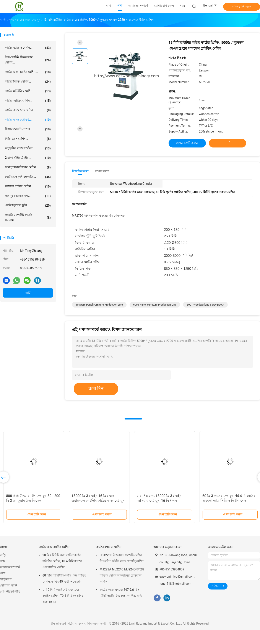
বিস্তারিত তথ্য (80, 171)
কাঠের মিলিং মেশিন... (28, 81)
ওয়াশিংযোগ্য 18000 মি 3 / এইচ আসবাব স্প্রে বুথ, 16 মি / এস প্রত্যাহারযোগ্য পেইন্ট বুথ (159, 500)
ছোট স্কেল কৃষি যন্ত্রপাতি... (28, 177)
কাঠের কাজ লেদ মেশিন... (28, 110)
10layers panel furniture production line (99, 304)
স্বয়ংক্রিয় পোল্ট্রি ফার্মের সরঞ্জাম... (28, 217)
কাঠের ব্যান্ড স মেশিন (108, 547)
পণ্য (2, 561)
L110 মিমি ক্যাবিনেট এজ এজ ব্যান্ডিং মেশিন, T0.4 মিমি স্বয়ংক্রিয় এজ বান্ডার (62, 596)
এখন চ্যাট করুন (241, 6)
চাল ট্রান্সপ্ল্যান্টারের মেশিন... (28, 167)
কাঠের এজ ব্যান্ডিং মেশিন (54, 547)
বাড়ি (3, 555)
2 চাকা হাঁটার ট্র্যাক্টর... (28, 158)
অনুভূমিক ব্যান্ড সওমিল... (28, 148)
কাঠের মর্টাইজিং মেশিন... (28, 91)
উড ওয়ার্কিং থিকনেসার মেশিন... (28, 59)
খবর (2, 573)
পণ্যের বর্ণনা (102, 171)
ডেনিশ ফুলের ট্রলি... (28, 205)
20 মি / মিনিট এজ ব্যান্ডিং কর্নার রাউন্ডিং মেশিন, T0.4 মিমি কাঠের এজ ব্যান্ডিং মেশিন (62, 561)
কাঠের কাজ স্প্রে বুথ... (28, 120)
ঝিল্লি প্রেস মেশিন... (28, 139)
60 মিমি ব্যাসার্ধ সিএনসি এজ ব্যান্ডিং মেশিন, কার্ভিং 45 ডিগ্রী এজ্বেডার (64, 578)
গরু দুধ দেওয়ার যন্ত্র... (28, 196)
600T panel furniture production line (154, 304)
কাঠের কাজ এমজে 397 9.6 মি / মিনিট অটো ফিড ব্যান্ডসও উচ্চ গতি (121, 593)
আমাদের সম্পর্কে (10, 567)
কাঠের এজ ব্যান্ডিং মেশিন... (28, 72)
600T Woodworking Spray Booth (205, 304)
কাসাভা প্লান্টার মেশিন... (28, 186)
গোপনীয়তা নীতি (10, 591)
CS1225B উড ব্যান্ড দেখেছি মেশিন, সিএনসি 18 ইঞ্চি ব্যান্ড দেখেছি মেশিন (121, 558)
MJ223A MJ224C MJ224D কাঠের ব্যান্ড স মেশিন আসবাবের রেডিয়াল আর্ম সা (122, 575)
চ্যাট (28, 292)
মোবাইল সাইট (8, 585)
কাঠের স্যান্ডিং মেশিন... (28, 101)
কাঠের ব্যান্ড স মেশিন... (28, 48)
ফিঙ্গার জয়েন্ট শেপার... (28, 129)
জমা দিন (95, 388)
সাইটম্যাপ (6, 579)
